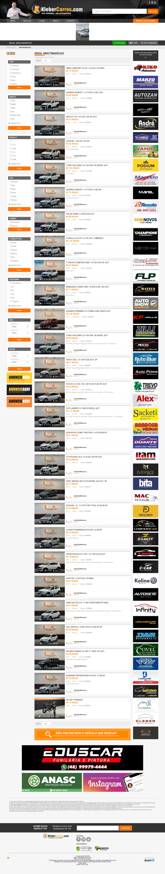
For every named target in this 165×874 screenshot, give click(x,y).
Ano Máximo (14, 330)
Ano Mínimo (14, 324)
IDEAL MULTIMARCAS (19, 43)
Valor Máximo (15, 359)
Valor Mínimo (14, 353)
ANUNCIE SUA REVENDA (145, 21)
